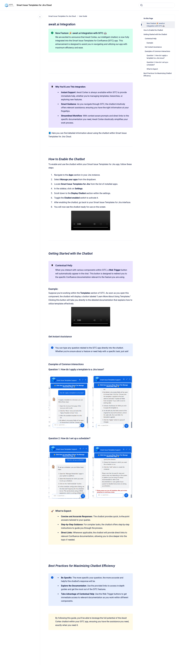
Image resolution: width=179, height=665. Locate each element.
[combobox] (157, 5)
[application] (178, 664)
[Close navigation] (40, 17)
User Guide (83, 16)
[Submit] (141, 5)
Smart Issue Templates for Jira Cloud (34, 5)
